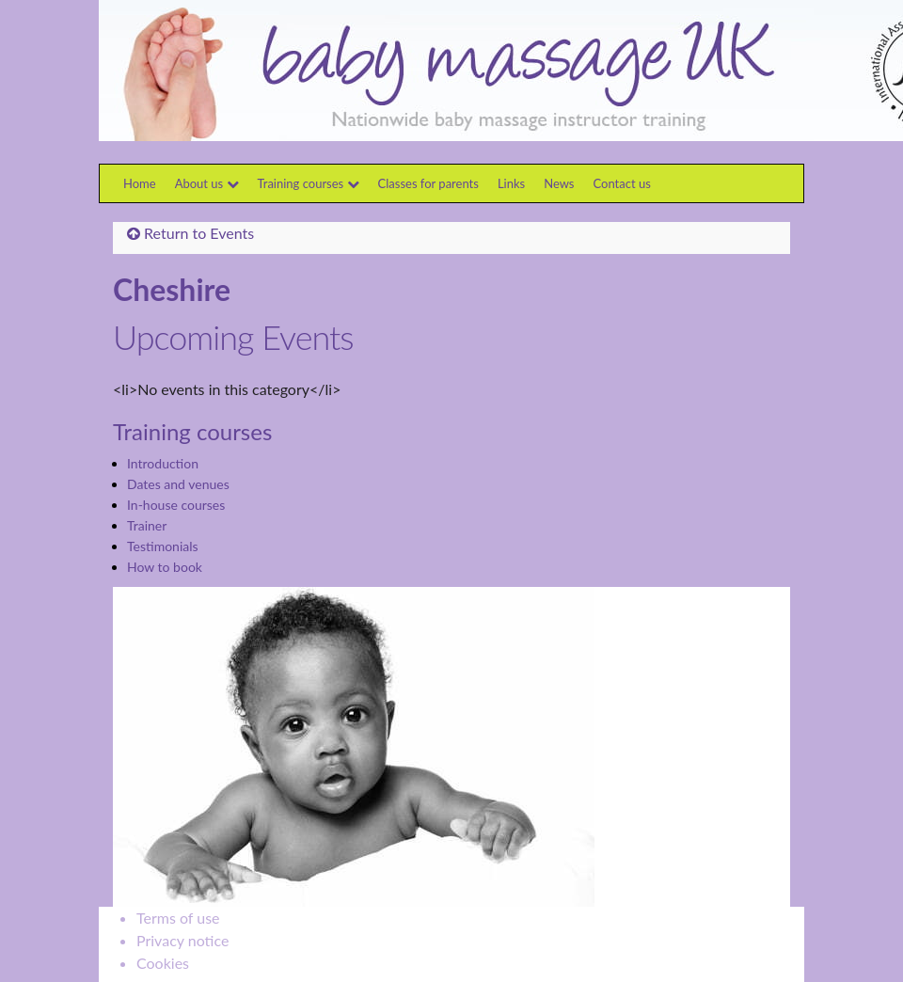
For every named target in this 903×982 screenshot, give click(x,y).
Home (139, 183)
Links (511, 183)
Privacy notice (182, 940)
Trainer (146, 525)
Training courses (308, 183)
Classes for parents (428, 183)
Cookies (162, 963)
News (559, 183)
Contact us (622, 183)
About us (207, 183)
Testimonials (162, 546)
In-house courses (176, 505)
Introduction (162, 463)
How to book (164, 567)
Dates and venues (178, 484)
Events (232, 233)
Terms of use (178, 918)
